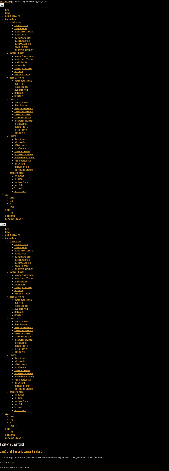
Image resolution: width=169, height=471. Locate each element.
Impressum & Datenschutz (14, 219)
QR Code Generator (21, 130)
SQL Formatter (19, 93)
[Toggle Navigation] (2, 5)
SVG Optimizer (19, 96)
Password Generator (21, 126)
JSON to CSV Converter (22, 41)
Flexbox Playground (21, 87)
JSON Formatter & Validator (23, 31)
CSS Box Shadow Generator (23, 111)
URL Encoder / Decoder (22, 74)
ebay (11, 200)
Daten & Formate (15, 22)
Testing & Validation (17, 173)
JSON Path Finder (20, 34)
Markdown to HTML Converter (24, 157)
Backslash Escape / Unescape (24, 56)
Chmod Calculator (20, 139)
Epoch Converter (20, 148)
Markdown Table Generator (23, 120)
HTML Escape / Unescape (23, 68)
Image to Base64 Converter (23, 154)
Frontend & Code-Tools (17, 77)
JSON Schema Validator (22, 37)
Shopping (8, 209)
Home (7, 10)
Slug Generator (19, 163)
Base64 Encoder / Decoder (23, 59)
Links (6, 194)
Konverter (13, 136)
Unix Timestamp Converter (23, 169)
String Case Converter (22, 166)
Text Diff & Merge (20, 191)
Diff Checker (18, 179)
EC (10, 203)
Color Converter (19, 142)
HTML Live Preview (20, 28)
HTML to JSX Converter (22, 151)
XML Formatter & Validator (23, 50)
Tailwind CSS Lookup (21, 47)
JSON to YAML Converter (22, 44)
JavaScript (13, 206)
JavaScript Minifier (21, 90)
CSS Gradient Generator (22, 114)
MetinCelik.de (5, 1)
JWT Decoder (18, 71)
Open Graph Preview (21, 182)
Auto (11, 213)
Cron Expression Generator (23, 108)
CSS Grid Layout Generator (23, 80)
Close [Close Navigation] (3, 224)
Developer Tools (10, 19)
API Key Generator (20, 105)
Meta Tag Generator (21, 123)
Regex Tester (18, 185)
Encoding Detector (20, 62)
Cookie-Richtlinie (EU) (12, 16)
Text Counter (18, 188)
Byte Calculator (19, 176)
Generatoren (14, 99)
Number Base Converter (22, 160)
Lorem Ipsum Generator (22, 117)
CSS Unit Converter (20, 145)
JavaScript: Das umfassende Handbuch (21, 451)
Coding (12, 197)
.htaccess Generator (21, 102)
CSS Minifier (18, 84)
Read (13, 462)
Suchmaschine (10, 216)
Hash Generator (19, 65)
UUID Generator (19, 133)
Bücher (7, 13)
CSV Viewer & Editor (21, 25)
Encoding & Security (17, 53)
